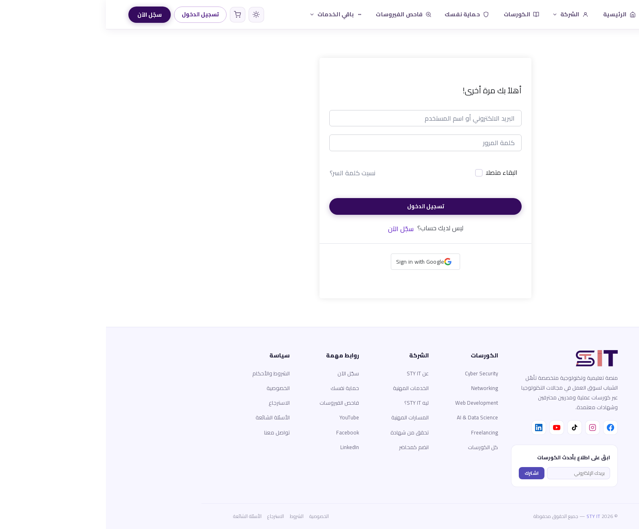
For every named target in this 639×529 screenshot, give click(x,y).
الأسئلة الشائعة (167, 417)
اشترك (426, 473)
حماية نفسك (361, 14)
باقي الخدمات (230, 14)
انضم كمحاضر (308, 447)
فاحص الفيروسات (298, 14)
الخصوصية (172, 388)
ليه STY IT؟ (310, 403)
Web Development (370, 403)
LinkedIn (243, 447)
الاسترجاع (173, 403)
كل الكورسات (377, 447)
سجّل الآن (43, 14)
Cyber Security (375, 373)
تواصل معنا (171, 432)
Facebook (241, 432)
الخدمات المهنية (305, 388)
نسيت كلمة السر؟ (246, 173)
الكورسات (415, 14)
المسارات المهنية (304, 417)
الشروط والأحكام (165, 373)
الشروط (191, 516)
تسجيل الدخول (94, 14)
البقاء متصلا (396, 173)
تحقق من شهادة (303, 432)
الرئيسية (513, 14)
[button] (320, 261)
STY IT (487, 516)
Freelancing (378, 432)
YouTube (243, 417)
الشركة (464, 14)
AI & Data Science (371, 417)
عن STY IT (312, 373)
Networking (378, 388)
